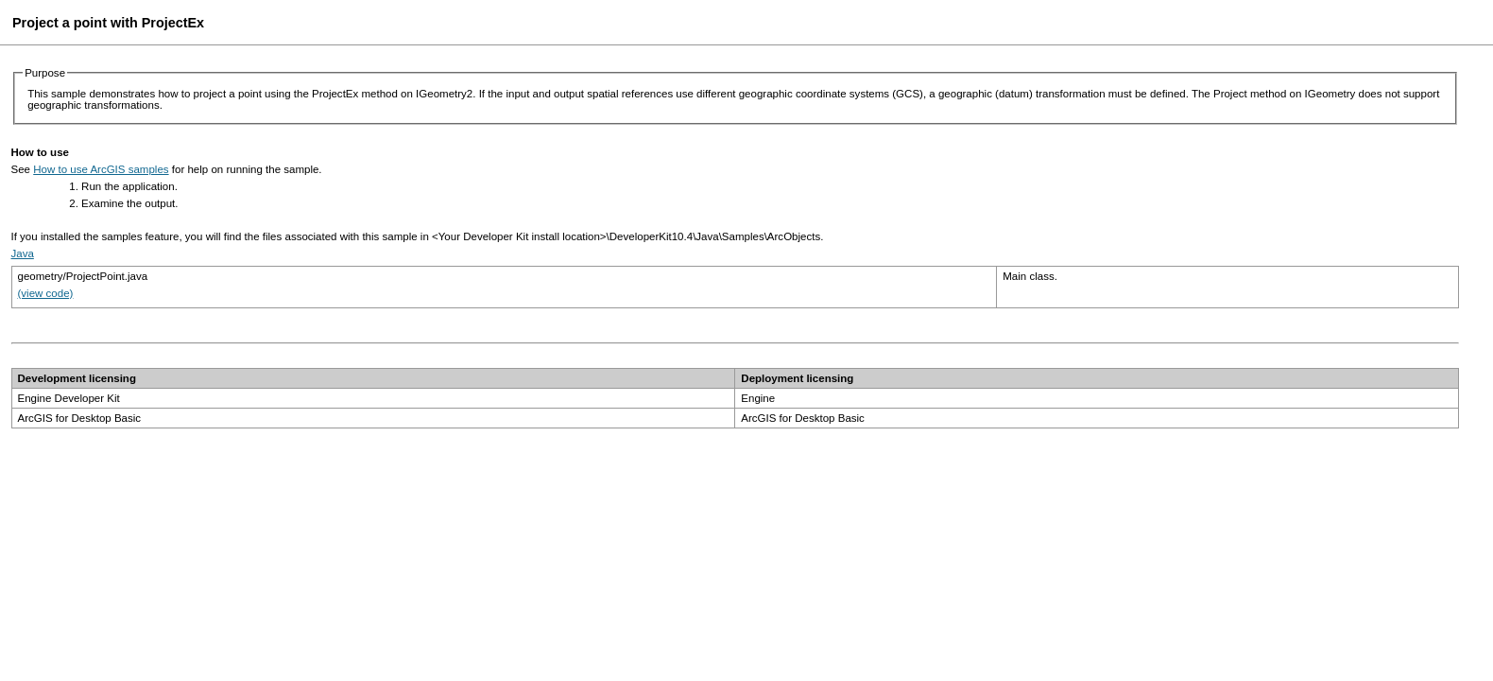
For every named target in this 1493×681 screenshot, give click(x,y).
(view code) (46, 293)
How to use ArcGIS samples (100, 169)
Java (22, 253)
